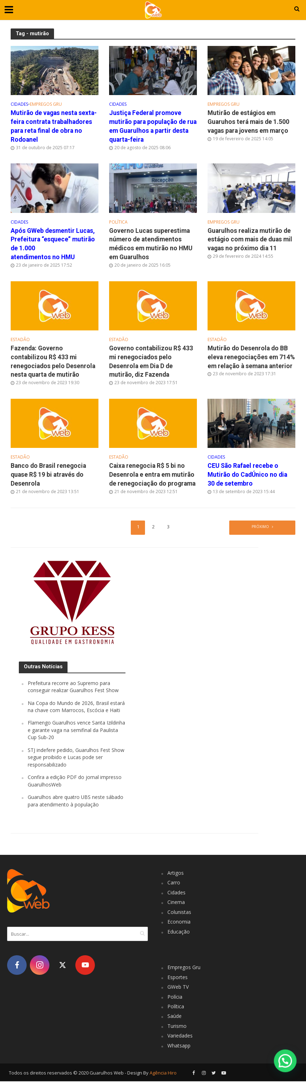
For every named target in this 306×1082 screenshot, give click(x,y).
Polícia (174, 997)
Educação (178, 932)
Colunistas (179, 912)
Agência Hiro (163, 1073)
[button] (285, 1061)
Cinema (176, 902)
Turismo (177, 1026)
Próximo (260, 527)
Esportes (177, 977)
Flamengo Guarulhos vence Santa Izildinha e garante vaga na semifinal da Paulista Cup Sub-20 (76, 730)
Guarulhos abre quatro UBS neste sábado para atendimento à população (75, 801)
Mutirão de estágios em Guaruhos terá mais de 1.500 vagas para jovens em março (248, 121)
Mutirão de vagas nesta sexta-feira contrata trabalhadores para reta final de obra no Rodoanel (54, 126)
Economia (178, 922)
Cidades (19, 104)
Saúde (174, 1016)
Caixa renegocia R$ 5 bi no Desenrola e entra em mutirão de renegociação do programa (152, 475)
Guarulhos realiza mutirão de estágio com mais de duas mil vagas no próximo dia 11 (250, 239)
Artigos (175, 873)
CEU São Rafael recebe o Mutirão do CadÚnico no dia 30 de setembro (248, 475)
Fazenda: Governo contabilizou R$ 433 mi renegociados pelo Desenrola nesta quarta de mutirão (53, 362)
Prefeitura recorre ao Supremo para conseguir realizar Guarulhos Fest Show (73, 687)
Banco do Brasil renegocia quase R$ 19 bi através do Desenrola (48, 475)
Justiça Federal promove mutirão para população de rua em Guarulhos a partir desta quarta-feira (153, 126)
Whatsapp (178, 1046)
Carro (173, 883)
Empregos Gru (46, 104)
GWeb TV (178, 987)
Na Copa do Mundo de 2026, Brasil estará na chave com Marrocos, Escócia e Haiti (76, 707)
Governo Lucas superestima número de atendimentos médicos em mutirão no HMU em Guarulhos (151, 244)
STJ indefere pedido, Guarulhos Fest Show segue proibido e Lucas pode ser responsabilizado (76, 758)
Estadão (20, 340)
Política (118, 222)
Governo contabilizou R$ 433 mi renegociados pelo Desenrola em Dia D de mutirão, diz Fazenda (151, 362)
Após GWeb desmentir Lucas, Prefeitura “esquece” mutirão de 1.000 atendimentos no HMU (53, 244)
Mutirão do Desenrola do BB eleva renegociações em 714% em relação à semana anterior (251, 357)
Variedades (180, 1036)
